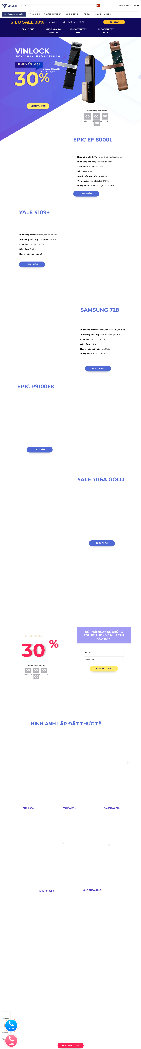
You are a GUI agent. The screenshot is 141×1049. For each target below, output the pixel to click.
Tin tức (88, 14)
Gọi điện (6, 1016)
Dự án (98, 14)
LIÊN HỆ (107, 14)
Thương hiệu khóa (53, 14)
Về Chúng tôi (73, 14)
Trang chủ (35, 14)
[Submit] (98, 5)
